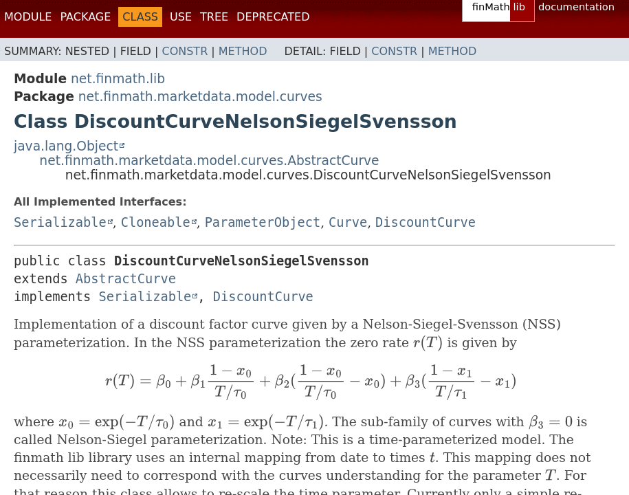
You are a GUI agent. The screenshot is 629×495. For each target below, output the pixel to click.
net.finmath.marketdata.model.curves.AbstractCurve (209, 160)
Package (85, 16)
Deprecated (272, 16)
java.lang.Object (66, 146)
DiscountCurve (425, 222)
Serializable (60, 222)
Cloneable (155, 222)
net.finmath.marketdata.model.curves (200, 96)
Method (243, 51)
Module (28, 16)
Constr (185, 51)
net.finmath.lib (118, 79)
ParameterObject (262, 222)
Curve (348, 222)
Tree (214, 16)
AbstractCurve (126, 279)
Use (181, 16)
